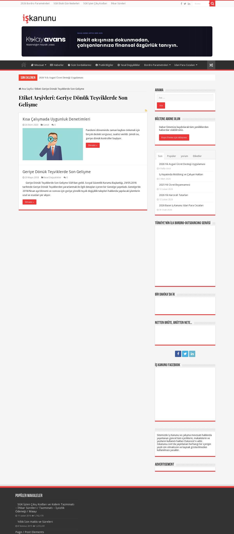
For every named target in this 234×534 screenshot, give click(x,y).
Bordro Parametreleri (156, 65)
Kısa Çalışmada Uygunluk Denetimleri (56, 119)
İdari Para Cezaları (184, 65)
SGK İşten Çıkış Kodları (95, 3)
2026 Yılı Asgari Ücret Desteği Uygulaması (61, 77)
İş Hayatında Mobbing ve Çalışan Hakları (181, 174)
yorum (184, 156)
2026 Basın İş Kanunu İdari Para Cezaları (181, 205)
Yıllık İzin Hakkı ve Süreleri (35, 521)
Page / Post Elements (29, 532)
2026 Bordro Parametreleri (35, 3)
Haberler (57, 65)
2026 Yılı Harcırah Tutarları (173, 195)
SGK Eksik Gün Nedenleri (66, 3)
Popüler (171, 156)
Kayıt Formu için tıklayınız (174, 137)
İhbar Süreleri (118, 3)
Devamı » (92, 145)
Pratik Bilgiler (104, 65)
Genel (46, 125)
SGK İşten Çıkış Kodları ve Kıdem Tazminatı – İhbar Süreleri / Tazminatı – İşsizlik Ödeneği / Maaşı (44, 508)
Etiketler (197, 156)
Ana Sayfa (24, 64)
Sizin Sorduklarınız (79, 65)
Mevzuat (37, 65)
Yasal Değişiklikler (129, 65)
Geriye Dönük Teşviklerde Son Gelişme (57, 171)
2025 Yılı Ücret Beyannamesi (174, 184)
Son (160, 156)
